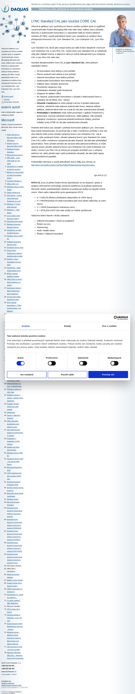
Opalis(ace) (11, 412)
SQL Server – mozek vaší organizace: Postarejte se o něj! (14, 198)
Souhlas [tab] (26, 326)
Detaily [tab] (67, 326)
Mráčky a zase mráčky (15, 580)
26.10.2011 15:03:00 (11, 102)
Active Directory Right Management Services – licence (15, 626)
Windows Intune (12, 499)
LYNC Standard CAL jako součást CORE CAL (14, 476)
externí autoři (8, 96)
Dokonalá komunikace (15, 221)
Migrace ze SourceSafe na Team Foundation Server (15, 175)
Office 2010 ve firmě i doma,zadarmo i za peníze (14, 282)
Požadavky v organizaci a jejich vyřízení (13, 441)
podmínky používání (7, 683)
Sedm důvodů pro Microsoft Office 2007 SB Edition (14, 137)
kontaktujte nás (6, 681)
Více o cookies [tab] (109, 326)
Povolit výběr (67, 374)
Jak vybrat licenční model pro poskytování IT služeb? (15, 432)
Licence (7, 99)
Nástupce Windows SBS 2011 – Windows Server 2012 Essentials (15, 655)
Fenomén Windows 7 (14, 181)
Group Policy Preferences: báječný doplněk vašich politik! (15, 253)
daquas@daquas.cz (8, 671)
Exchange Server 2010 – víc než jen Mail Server (15, 461)
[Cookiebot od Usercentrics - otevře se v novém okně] (116, 318)
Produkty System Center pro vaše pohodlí (13, 406)
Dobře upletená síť (13, 192)
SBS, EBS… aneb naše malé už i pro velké (13, 160)
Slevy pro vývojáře (13, 606)
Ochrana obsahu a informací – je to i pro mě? (14, 617)
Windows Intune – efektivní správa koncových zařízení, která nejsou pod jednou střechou (14, 638)
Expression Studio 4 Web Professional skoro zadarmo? (14, 291)
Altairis (12, 693)
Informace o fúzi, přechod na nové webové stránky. (66, 9)
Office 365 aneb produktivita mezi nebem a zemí (13, 424)
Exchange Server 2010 (15, 247)
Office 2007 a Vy (13, 184)
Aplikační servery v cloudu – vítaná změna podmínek (15, 398)
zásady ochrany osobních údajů (11, 685)
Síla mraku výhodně (14, 566)
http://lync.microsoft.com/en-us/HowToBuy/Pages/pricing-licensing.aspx (62, 165)
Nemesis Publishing (15, 691)
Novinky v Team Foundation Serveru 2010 (14, 262)
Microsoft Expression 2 (15, 155)
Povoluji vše (108, 374)
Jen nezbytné (26, 374)
